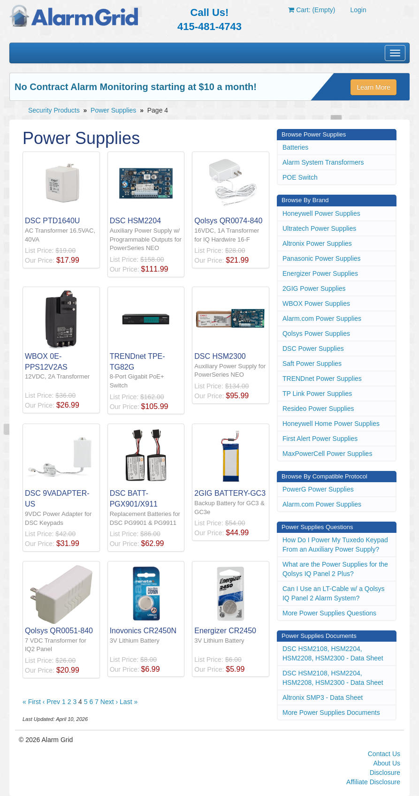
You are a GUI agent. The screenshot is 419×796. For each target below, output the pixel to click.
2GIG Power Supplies (314, 288)
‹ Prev (51, 701)
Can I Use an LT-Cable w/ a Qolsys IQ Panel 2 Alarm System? (333, 593)
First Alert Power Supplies (320, 438)
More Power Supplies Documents (331, 712)
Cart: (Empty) (311, 10)
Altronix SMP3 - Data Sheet (322, 697)
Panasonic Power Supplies (321, 258)
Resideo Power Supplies (318, 408)
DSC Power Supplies (313, 348)
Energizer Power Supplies (320, 273)
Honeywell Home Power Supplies (331, 423)
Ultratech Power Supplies (319, 228)
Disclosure (385, 772)
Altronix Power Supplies (317, 243)
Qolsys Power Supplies (316, 333)
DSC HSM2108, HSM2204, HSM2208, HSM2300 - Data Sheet (332, 653)
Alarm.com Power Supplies (321, 318)
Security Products (54, 110)
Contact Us (384, 754)
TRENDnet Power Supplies (322, 378)
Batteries (295, 147)
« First (32, 701)
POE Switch (300, 177)
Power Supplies (113, 110)
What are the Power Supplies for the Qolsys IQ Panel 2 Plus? (335, 569)
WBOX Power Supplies (316, 303)
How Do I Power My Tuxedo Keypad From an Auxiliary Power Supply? (335, 544)
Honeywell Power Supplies (321, 213)
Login (358, 10)
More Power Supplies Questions (329, 613)
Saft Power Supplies (312, 363)
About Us (386, 763)
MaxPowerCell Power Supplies (327, 453)
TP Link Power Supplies (317, 393)
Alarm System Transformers (323, 162)
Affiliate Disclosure (373, 782)
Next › (109, 701)
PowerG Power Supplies (318, 489)
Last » (128, 701)
